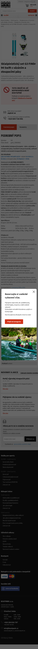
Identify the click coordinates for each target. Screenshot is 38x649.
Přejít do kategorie (14, 322)
